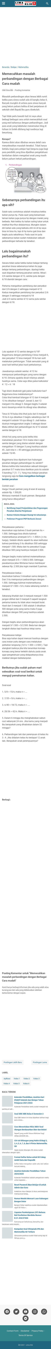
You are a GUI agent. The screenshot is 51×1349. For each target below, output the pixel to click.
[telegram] (26, 1318)
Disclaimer (25, 1331)
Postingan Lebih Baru (13, 1062)
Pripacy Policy (37, 1331)
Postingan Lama (40, 1062)
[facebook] (7, 1312)
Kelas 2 (27, 1079)
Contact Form (12, 1331)
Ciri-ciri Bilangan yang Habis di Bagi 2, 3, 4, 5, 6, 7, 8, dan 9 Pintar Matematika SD (30, 1143)
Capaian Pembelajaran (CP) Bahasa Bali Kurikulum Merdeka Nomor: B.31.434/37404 (29, 1215)
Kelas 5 (16, 1083)
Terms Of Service (25, 1335)
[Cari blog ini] (47, 3)
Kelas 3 (36, 1079)
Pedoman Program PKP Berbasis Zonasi (24, 519)
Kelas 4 (7, 1083)
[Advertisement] (25, 36)
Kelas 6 (26, 1083)
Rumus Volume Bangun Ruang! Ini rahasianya (26, 515)
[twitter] (16, 1312)
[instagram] (35, 1312)
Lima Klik (29, 1345)
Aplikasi (7, 1079)
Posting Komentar (22, 90)
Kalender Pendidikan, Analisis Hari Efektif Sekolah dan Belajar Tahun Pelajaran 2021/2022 (29, 1100)
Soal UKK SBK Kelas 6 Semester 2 (29, 1114)
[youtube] (26, 1312)
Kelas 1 (17, 1079)
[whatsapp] (44, 1312)
